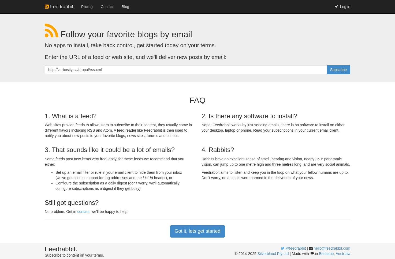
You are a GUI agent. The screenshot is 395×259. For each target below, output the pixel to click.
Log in (342, 7)
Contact (107, 7)
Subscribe (338, 70)
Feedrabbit (59, 6)
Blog (125, 7)
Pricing (87, 7)
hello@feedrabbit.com (332, 248)
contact (83, 211)
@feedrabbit (295, 248)
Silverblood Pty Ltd (273, 253)
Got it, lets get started (197, 231)
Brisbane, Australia (334, 253)
